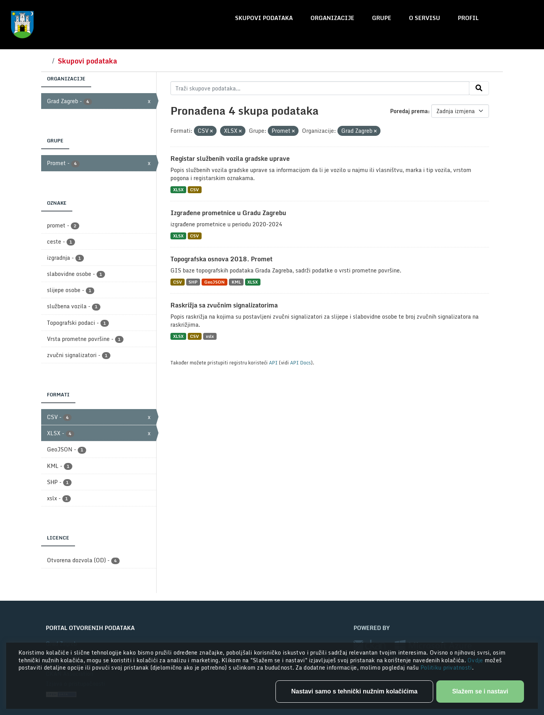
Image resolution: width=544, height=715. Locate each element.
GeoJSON (214, 282)
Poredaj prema (409, 111)
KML (236, 282)
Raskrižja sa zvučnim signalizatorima (224, 305)
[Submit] (479, 88)
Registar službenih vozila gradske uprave (230, 159)
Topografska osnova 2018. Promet (221, 259)
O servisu (424, 17)
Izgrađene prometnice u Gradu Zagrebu (228, 213)
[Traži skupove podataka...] (319, 88)
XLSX (178, 189)
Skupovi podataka (264, 17)
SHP (193, 282)
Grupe (381, 17)
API (273, 362)
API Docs (300, 362)
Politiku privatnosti (446, 667)
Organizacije (332, 17)
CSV (194, 189)
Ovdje (476, 660)
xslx (210, 336)
